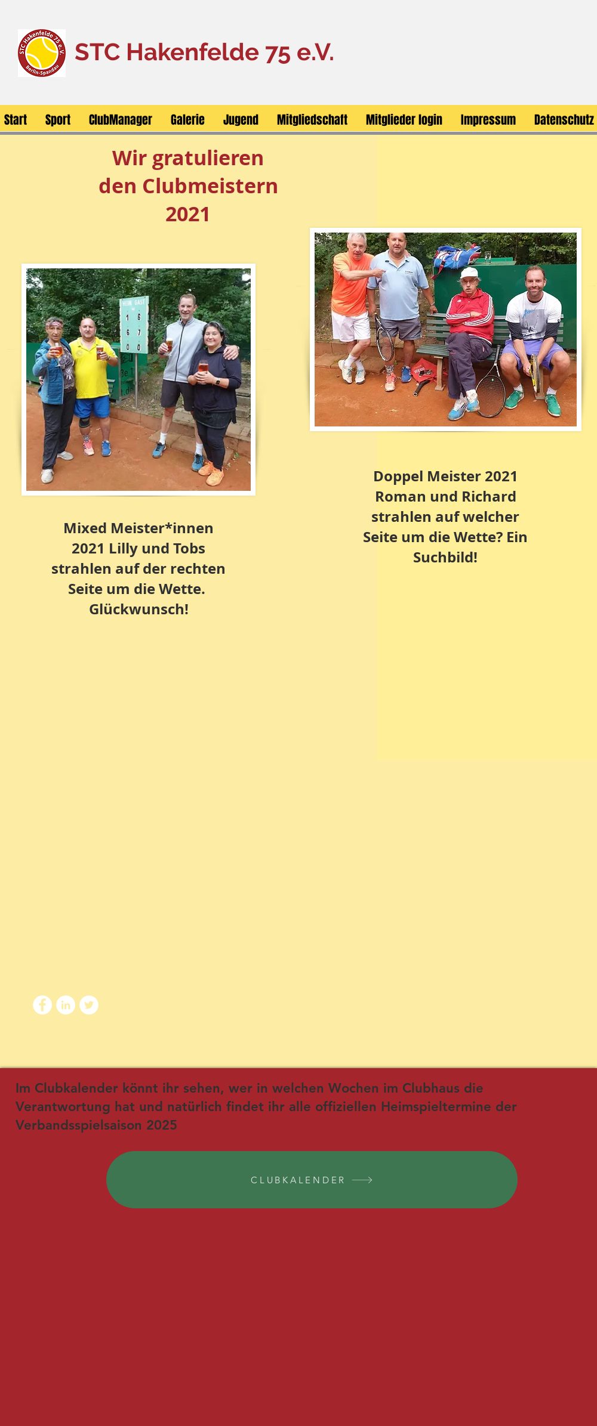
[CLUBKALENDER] (312, 1179)
